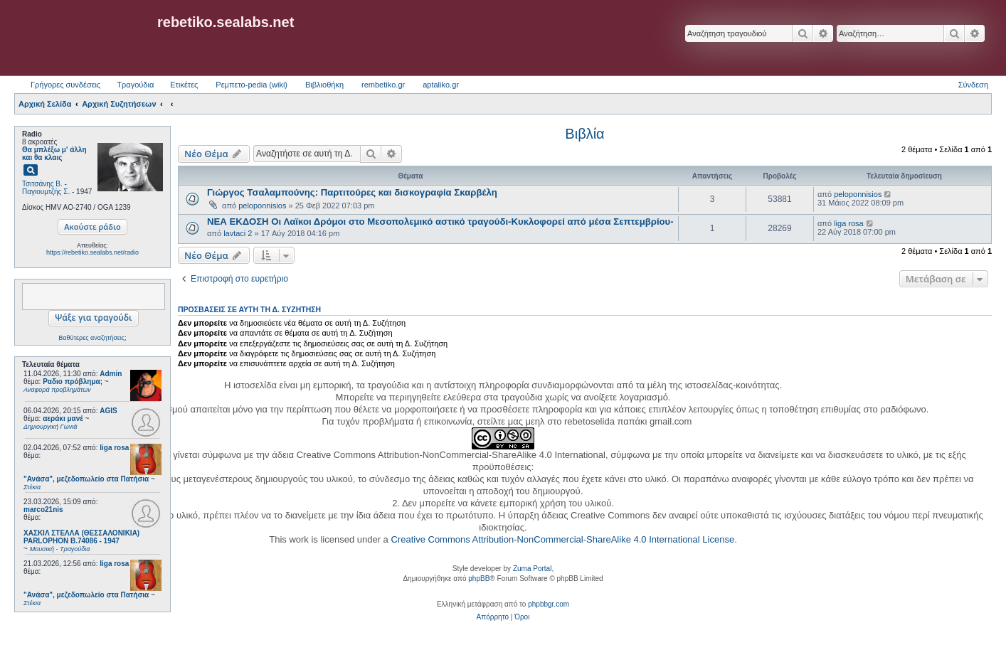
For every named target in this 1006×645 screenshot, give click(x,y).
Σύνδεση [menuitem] (973, 84)
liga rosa (114, 448)
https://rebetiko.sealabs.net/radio (92, 252)
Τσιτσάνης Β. (42, 184)
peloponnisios (262, 205)
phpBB (478, 578)
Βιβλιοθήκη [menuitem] (324, 84)
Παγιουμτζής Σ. (46, 192)
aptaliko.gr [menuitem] (441, 84)
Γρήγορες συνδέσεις (65, 84)
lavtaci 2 (237, 233)
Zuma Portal (532, 568)
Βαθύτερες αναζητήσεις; (92, 337)
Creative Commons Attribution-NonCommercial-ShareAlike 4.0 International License (562, 539)
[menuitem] (493, 617)
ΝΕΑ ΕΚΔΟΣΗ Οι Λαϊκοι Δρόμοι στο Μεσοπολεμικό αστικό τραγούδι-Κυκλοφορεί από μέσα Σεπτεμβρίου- (440, 221)
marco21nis (43, 509)
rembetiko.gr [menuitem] (383, 84)
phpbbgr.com (548, 604)
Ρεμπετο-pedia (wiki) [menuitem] (251, 84)
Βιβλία (584, 134)
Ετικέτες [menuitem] (184, 84)
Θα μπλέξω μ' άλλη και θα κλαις (54, 153)
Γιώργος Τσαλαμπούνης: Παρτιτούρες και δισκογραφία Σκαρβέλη (352, 192)
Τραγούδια (135, 84)
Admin (111, 374)
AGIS (108, 411)
